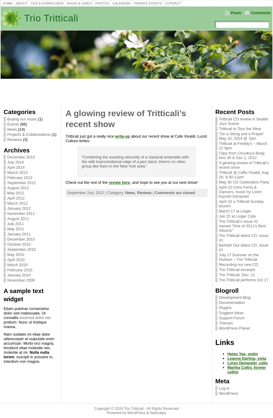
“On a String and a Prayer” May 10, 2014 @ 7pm (241, 136)
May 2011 (15, 229)
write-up (122, 136)
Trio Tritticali (51, 18)
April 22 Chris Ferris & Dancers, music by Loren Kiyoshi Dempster (240, 192)
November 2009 (21, 280)
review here (119, 182)
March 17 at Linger (235, 211)
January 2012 (19, 208)
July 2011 (15, 224)
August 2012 (18, 188)
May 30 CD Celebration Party (244, 182)
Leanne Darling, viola (246, 358)
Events (13, 124)
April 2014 (16, 167)
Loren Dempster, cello (247, 363)
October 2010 (19, 244)
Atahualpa (157, 413)
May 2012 (15, 193)
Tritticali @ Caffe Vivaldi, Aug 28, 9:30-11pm (243, 174)
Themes (226, 323)
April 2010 (16, 259)
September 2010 (21, 249)
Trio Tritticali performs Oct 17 (243, 280)
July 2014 (15, 162)
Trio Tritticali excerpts (237, 269)
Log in (224, 388)
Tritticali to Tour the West (240, 128)
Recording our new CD (238, 264)
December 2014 (21, 157)
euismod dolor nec (35, 317)
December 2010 (21, 239)
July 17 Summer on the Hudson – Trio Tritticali (239, 257)
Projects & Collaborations (29, 134)
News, (131, 192)
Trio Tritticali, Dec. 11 (237, 275)
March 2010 (17, 265)
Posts (236, 13)
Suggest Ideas (231, 313)
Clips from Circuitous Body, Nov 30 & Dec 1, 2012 (242, 155)
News (12, 129)
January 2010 (19, 275)
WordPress (228, 393)
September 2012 (21, 182)
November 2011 (21, 213)
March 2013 (17, 172)
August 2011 (18, 218)
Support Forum (232, 318)
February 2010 (19, 270)
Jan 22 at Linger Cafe (237, 216)
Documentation (232, 302)
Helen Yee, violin (242, 354)
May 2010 (15, 254)
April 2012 (16, 198)
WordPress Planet (234, 328)
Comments (261, 13)
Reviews (14, 139)
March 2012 (17, 203)
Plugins (225, 307)
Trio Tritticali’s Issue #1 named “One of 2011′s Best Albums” (242, 226)
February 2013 (19, 177)
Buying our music (22, 119)
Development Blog (235, 297)
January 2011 (19, 234)
